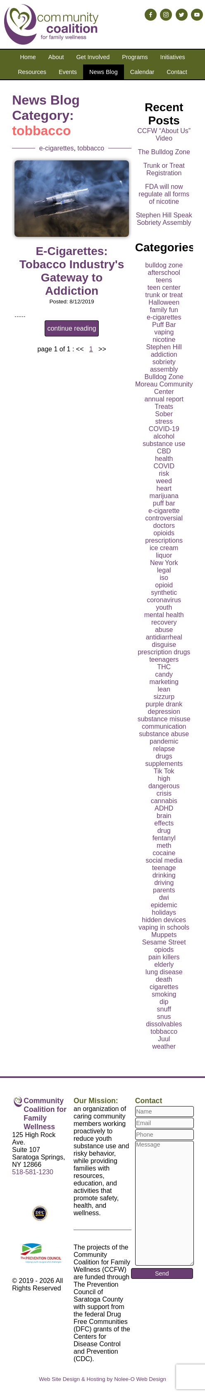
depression (164, 711)
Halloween (163, 302)
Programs (135, 57)
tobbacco (90, 148)
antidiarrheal (164, 637)
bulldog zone (164, 265)
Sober (164, 413)
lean (164, 689)
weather (164, 1046)
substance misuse (164, 719)
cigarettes (164, 986)
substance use (164, 443)
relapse (163, 748)
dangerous (164, 785)
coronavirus (164, 599)
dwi (164, 897)
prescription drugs (164, 652)
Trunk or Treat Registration (164, 169)
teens (164, 280)
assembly (164, 369)
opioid (164, 585)
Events (68, 72)
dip (164, 1001)
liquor (164, 555)
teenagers (164, 659)
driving (164, 882)
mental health (164, 614)
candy (164, 674)
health (164, 458)
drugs (164, 756)
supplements (164, 763)
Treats (164, 406)
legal (164, 570)
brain (164, 815)
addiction (164, 354)
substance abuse (164, 733)
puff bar (164, 503)
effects (164, 823)
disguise (164, 644)
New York (164, 562)
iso (164, 577)
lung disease (164, 971)
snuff (164, 1009)
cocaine (164, 852)
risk (164, 473)
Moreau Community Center (164, 388)
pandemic (164, 741)
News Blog (103, 72)
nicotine (164, 339)
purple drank (163, 704)
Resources (32, 72)
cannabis (164, 800)
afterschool (164, 272)
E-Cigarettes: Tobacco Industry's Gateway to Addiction (71, 271)
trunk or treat (164, 294)
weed (164, 480)
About (56, 57)
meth (164, 845)
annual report (164, 399)
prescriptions (164, 540)
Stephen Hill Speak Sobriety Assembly (164, 219)
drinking (164, 875)
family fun (164, 309)
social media (163, 860)
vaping (164, 332)
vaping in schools (163, 927)
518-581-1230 (32, 1172)
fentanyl (164, 838)
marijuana (164, 495)
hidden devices (164, 919)
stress (164, 421)
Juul (164, 1038)
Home (28, 57)
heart (163, 488)
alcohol (163, 436)
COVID (163, 466)
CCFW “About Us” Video (164, 134)
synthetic (164, 592)
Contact (177, 72)
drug (164, 830)
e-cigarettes (56, 148)
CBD (164, 451)
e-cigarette (164, 510)
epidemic (164, 905)
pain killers (164, 957)
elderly (164, 964)
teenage (164, 867)
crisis (164, 793)
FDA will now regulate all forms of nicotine (163, 194)
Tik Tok (164, 771)
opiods (164, 949)
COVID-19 (164, 428)
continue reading (71, 328)
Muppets (163, 934)
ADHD (164, 808)
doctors (163, 525)
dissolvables (164, 1024)
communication (164, 726)
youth (164, 607)
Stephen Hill (164, 347)
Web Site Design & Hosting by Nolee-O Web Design (102, 1379)
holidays (164, 912)
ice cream (164, 547)
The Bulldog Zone (164, 151)
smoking (164, 994)
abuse (164, 629)
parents (164, 890)
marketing (164, 681)
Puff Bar (164, 324)
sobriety (164, 361)
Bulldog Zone (164, 376)
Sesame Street (164, 942)
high (164, 778)
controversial (164, 518)
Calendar (142, 72)
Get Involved (93, 57)
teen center (164, 287)
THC (164, 666)
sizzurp (163, 696)
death (164, 979)
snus (164, 1016)
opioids (163, 533)
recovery (163, 622)
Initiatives (172, 57)
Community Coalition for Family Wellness (45, 1114)
